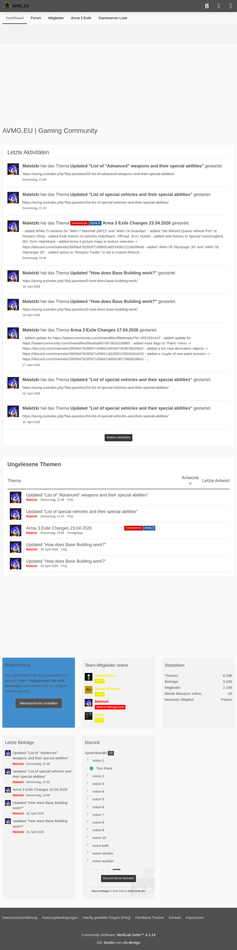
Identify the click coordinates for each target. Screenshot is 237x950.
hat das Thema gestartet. (123, 166)
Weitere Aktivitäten (118, 437)
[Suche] (207, 6)
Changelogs (75, 533)
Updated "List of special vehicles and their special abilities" (82, 511)
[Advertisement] (118, 87)
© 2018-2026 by (118, 891)
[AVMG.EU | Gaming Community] (17, 6)
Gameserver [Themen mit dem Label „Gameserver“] (133, 528)
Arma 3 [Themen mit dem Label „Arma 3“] (149, 528)
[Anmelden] (219, 6)
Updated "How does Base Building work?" (66, 544)
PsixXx (226, 699)
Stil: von (119, 942)
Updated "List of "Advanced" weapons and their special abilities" (87, 495)
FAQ (70, 500)
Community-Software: (119, 935)
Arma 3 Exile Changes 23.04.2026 (59, 528)
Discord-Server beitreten (118, 878)
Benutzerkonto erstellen (39, 703)
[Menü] (231, 6)
